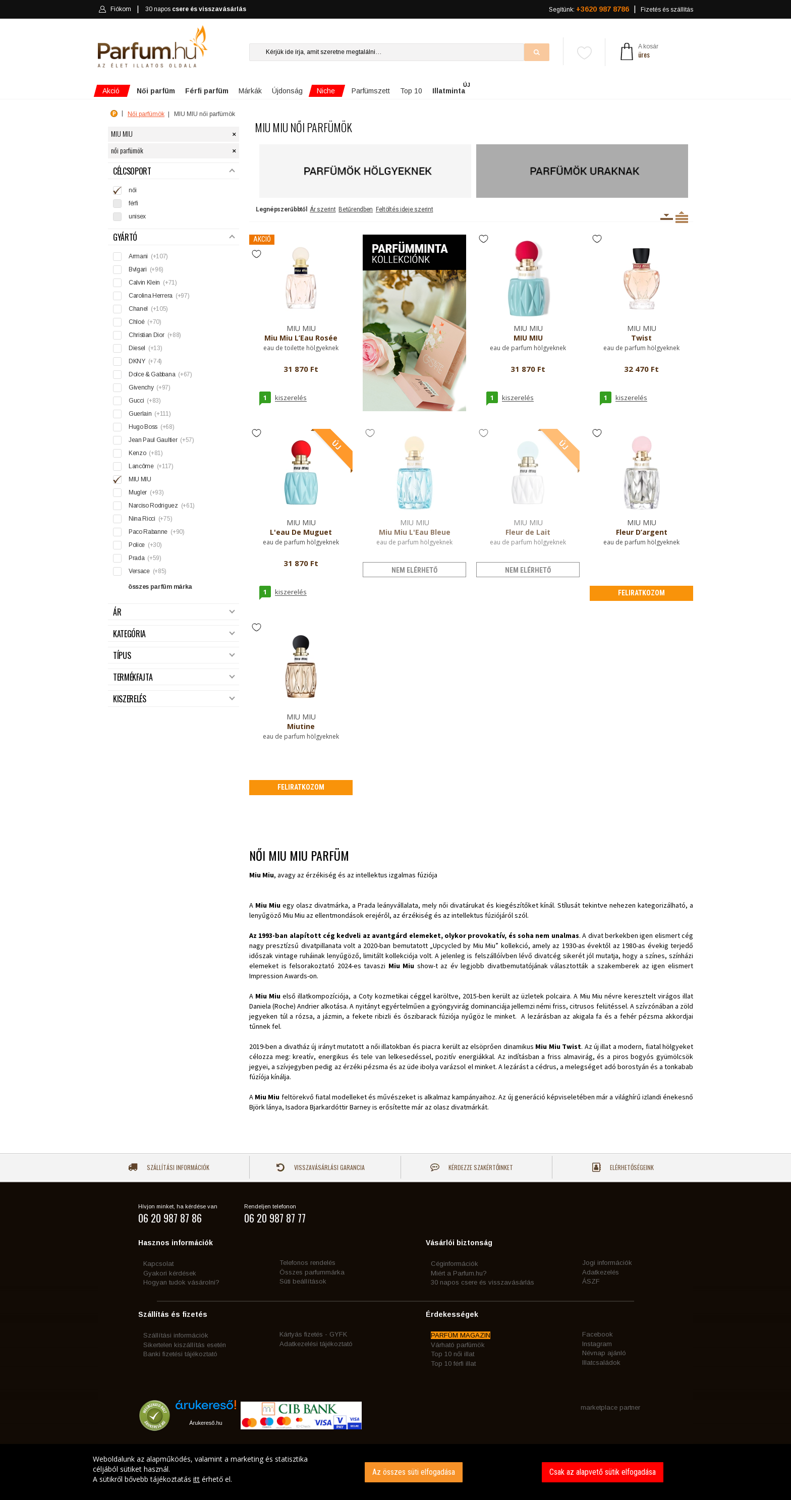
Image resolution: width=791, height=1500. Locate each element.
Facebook (597, 1334)
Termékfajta (174, 677)
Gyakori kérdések (169, 1273)
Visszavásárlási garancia (320, 1167)
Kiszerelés (174, 699)
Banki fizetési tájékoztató (180, 1354)
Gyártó (174, 237)
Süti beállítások (302, 1281)
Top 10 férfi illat (453, 1363)
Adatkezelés (600, 1272)
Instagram (597, 1344)
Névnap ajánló (604, 1353)
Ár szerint (322, 209)
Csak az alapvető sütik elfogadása (602, 1472)
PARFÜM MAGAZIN (460, 1335)
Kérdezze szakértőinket (471, 1167)
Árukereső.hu (205, 1423)
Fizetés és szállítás (667, 9)
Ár (174, 612)
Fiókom (114, 9)
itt (196, 1479)
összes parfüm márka (160, 587)
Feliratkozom (641, 593)
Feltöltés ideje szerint (404, 209)
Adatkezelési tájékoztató (316, 1344)
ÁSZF (591, 1281)
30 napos (195, 9)
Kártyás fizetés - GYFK (313, 1334)
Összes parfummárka (312, 1272)
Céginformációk (454, 1263)
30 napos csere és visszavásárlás (482, 1282)
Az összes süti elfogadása (413, 1472)
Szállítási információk (168, 1167)
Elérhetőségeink (623, 1167)
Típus (174, 655)
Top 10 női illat (452, 1354)
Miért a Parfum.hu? (459, 1273)
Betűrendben (355, 209)
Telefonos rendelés (307, 1262)
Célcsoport (174, 171)
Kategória (174, 634)
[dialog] (395, 1472)
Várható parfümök (458, 1345)
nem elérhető (414, 570)
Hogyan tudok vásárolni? (181, 1282)
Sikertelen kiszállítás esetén (184, 1345)
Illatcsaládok (601, 1362)
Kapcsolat (158, 1263)
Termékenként (681, 217)
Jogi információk (607, 1262)
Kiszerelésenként (666, 217)
